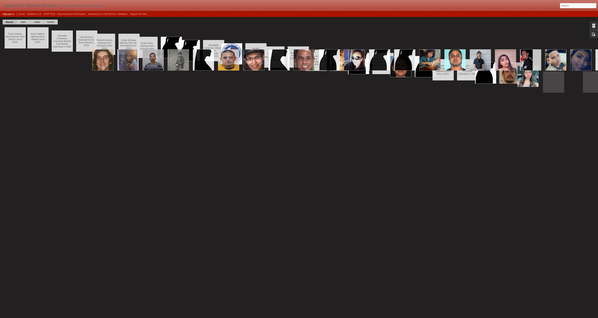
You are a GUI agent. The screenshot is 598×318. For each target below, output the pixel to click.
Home (21, 14)
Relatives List (34, 14)
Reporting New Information (71, 14)
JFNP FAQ (49, 14)
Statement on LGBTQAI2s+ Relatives (107, 14)
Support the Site (138, 14)
